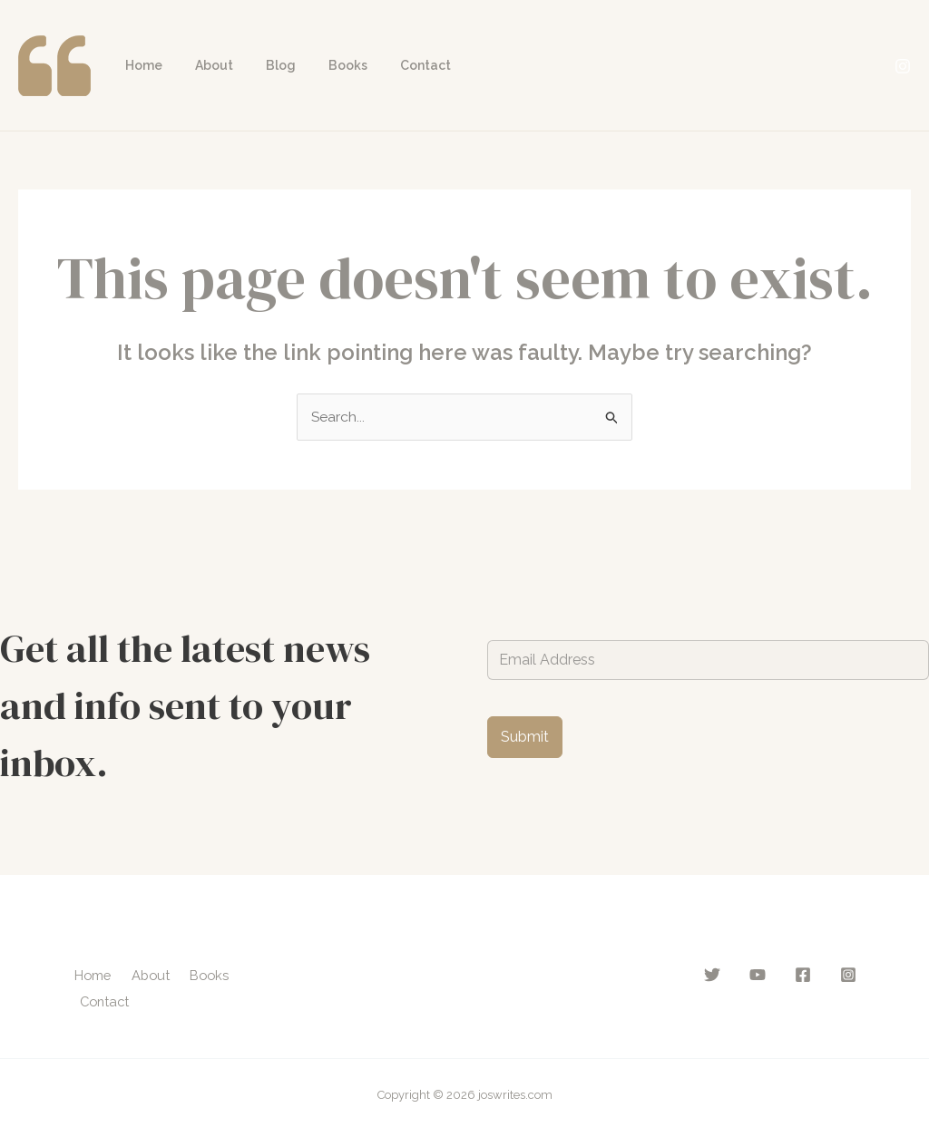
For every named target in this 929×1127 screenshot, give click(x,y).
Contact (392, 65)
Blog (263, 65)
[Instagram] (903, 66)
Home (140, 65)
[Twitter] (712, 975)
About (203, 65)
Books (322, 65)
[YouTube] (757, 975)
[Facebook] (803, 975)
